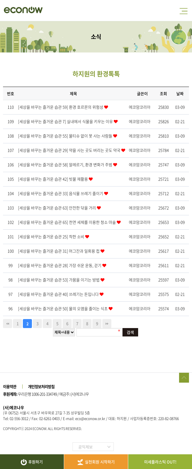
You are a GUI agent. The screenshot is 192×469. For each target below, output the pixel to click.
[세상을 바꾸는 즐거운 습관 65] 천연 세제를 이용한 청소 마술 (67, 222)
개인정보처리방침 (41, 386)
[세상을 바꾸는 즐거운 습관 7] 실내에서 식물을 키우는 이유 (66, 121)
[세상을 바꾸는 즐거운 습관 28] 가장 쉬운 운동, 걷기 (60, 265)
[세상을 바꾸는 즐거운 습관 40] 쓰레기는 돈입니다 (59, 294)
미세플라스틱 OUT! (160, 462)
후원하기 (32, 462)
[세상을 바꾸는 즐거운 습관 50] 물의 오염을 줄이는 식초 (63, 308)
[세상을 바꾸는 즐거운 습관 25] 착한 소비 (51, 236)
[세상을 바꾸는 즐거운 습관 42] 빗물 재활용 (53, 179)
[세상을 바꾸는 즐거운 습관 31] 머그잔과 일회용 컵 (59, 251)
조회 (163, 93)
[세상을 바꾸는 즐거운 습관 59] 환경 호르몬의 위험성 (61, 107)
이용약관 (9, 386)
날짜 (180, 93)
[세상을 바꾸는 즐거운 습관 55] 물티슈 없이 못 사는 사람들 (65, 136)
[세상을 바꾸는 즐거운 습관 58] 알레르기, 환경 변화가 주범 (65, 164)
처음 (7, 323)
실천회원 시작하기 (96, 462)
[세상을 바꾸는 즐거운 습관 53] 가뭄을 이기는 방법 (59, 279)
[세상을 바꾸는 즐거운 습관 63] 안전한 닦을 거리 (57, 208)
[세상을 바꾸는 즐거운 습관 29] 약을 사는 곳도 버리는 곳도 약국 (69, 150)
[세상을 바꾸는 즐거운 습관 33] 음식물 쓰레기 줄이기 (61, 193)
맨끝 (106, 323)
